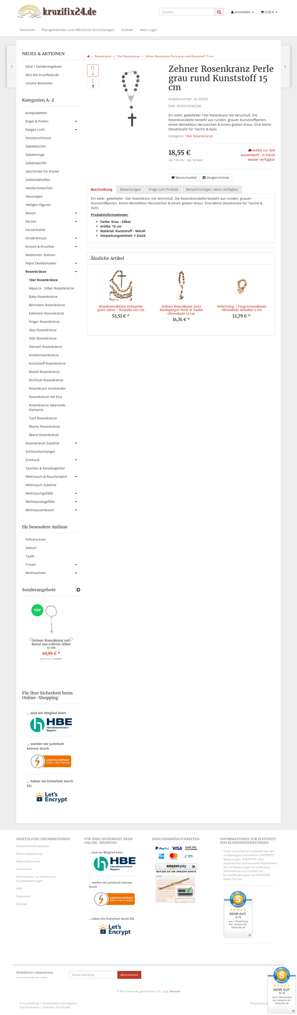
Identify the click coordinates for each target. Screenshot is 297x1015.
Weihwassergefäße (53, 502)
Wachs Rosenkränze (44, 426)
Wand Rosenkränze (44, 435)
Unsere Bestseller (39, 83)
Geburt (31, 548)
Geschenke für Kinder (42, 171)
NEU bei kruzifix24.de (42, 75)
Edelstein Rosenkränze (46, 313)
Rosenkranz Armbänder (47, 388)
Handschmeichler (39, 188)
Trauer (53, 564)
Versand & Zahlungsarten (32, 846)
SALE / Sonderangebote (44, 66)
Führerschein (36, 539)
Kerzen (53, 221)
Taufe (30, 556)
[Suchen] (186, 12)
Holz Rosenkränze (43, 338)
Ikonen (53, 213)
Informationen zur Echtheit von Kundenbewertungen (36, 879)
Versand (198, 160)
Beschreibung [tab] (101, 189)
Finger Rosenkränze (44, 321)
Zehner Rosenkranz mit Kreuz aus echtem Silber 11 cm (51, 644)
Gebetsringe (35, 154)
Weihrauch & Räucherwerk (53, 476)
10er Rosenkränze (199, 136)
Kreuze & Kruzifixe (53, 246)
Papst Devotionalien (53, 263)
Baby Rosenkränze (43, 296)
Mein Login (148, 30)
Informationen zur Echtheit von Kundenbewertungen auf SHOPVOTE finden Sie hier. (246, 875)
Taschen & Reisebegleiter (45, 468)
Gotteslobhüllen (38, 179)
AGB (19, 888)
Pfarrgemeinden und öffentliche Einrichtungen (78, 30)
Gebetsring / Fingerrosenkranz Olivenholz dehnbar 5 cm (241, 308)
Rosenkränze (53, 271)
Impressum (23, 896)
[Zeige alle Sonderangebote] (78, 590)
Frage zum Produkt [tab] (163, 189)
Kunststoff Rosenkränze (47, 363)
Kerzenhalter (36, 230)
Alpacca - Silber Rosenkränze (51, 288)
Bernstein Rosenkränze (47, 305)
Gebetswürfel (36, 163)
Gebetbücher (36, 146)
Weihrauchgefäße (53, 493)
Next (71, 639)
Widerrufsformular (28, 861)
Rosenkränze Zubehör (53, 443)
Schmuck (53, 460)
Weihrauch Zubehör (41, 485)
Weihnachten (53, 573)
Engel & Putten (53, 121)
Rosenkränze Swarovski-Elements (47, 407)
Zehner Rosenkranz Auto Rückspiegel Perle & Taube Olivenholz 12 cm (181, 310)
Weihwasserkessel (53, 510)
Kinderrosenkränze (44, 355)
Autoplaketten (36, 113)
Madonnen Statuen (40, 255)
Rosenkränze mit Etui (45, 397)
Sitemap (21, 904)
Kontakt (127, 30)
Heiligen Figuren (38, 204)
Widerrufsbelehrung (29, 854)
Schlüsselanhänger (40, 451)
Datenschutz (24, 869)
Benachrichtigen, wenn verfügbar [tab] (212, 189)
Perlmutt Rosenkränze (46, 380)
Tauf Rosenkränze (43, 418)
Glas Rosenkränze (43, 330)
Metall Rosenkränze (44, 371)
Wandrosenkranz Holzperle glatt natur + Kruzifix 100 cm (120, 308)
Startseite (27, 30)
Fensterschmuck (38, 138)
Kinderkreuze (53, 238)
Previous (31, 639)
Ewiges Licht (53, 129)
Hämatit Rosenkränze (45, 346)
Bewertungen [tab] (130, 189)
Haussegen (34, 196)
